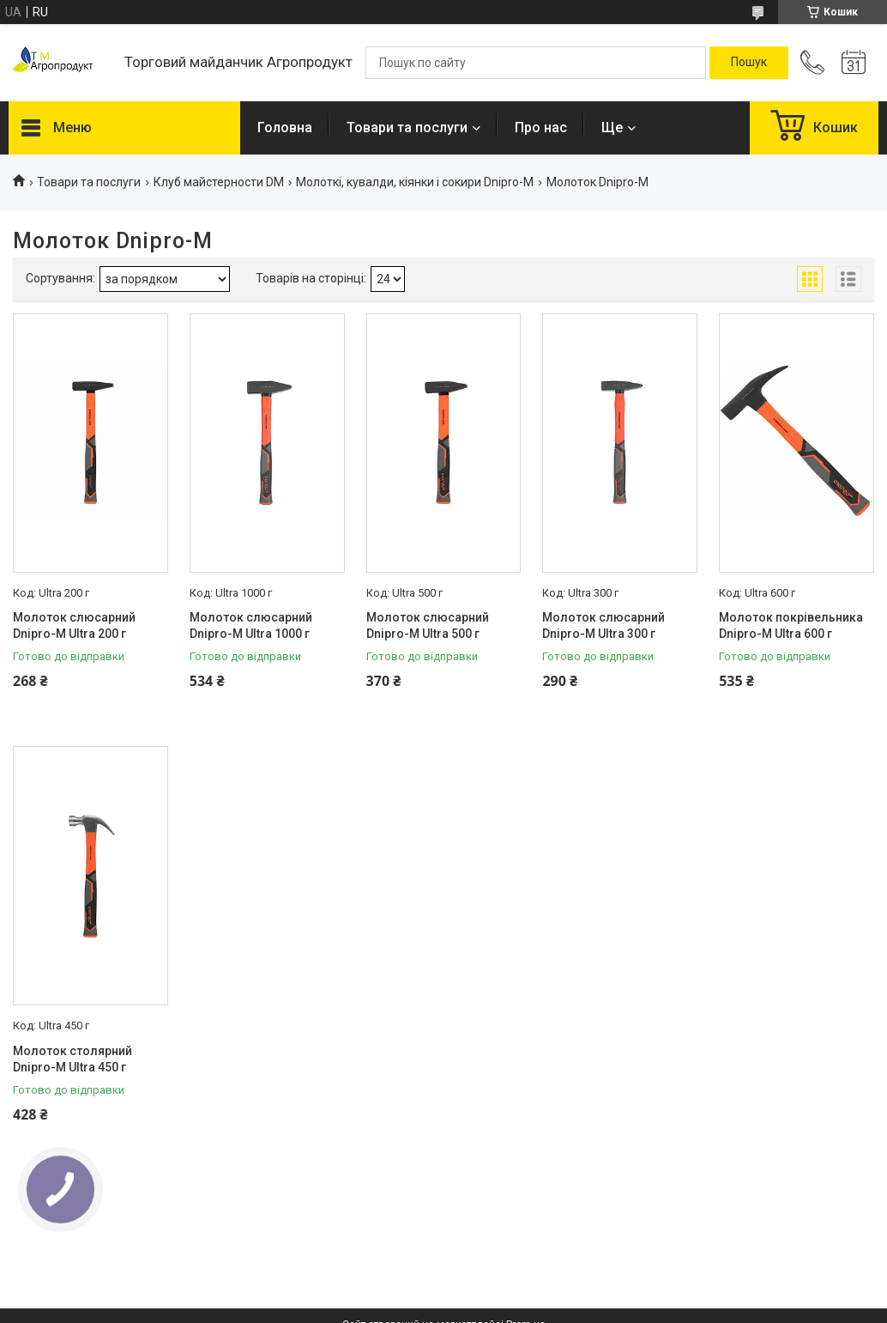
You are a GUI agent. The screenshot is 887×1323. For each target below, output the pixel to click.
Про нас (541, 127)
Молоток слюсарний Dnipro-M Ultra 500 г (427, 625)
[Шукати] (748, 62)
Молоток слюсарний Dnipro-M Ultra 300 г (603, 625)
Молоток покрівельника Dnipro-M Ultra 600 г (791, 625)
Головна (284, 127)
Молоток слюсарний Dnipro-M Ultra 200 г (74, 625)
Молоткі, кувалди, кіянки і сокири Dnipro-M (415, 182)
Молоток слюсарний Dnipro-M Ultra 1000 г (251, 625)
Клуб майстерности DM (219, 182)
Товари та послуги (407, 127)
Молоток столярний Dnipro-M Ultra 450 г (72, 1059)
